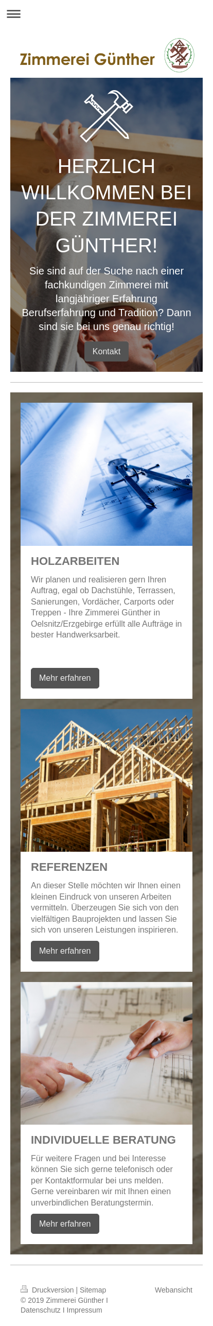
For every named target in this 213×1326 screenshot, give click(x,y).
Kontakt (106, 351)
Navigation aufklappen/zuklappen (106, 14)
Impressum (84, 1310)
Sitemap (93, 1290)
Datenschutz (41, 1310)
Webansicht (173, 1290)
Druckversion (48, 1290)
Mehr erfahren (65, 678)
